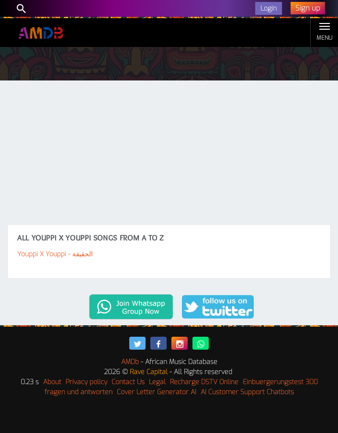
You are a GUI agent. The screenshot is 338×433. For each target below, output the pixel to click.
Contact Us (128, 382)
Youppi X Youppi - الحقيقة (55, 254)
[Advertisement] (169, 152)
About (52, 382)
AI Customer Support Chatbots (247, 392)
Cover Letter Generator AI (156, 392)
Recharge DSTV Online (204, 382)
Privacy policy (86, 382)
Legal (157, 382)
